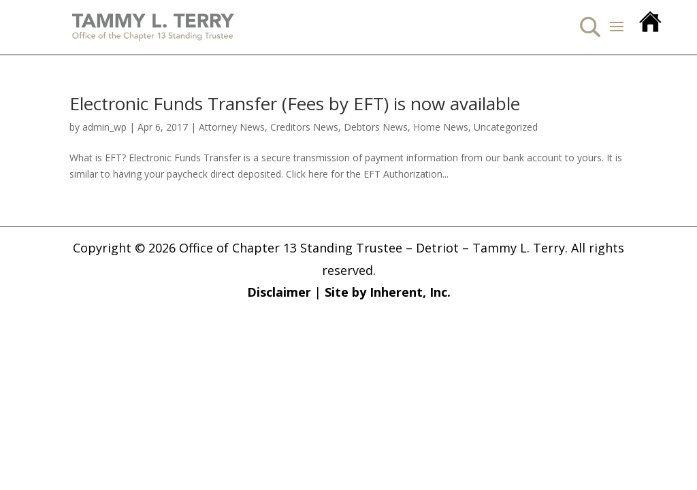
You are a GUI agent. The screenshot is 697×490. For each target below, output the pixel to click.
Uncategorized (506, 126)
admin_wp (104, 126)
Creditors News (304, 126)
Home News (440, 126)
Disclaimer (279, 292)
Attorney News (232, 126)
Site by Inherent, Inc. (388, 292)
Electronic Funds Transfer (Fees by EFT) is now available (294, 103)
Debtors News (376, 126)
